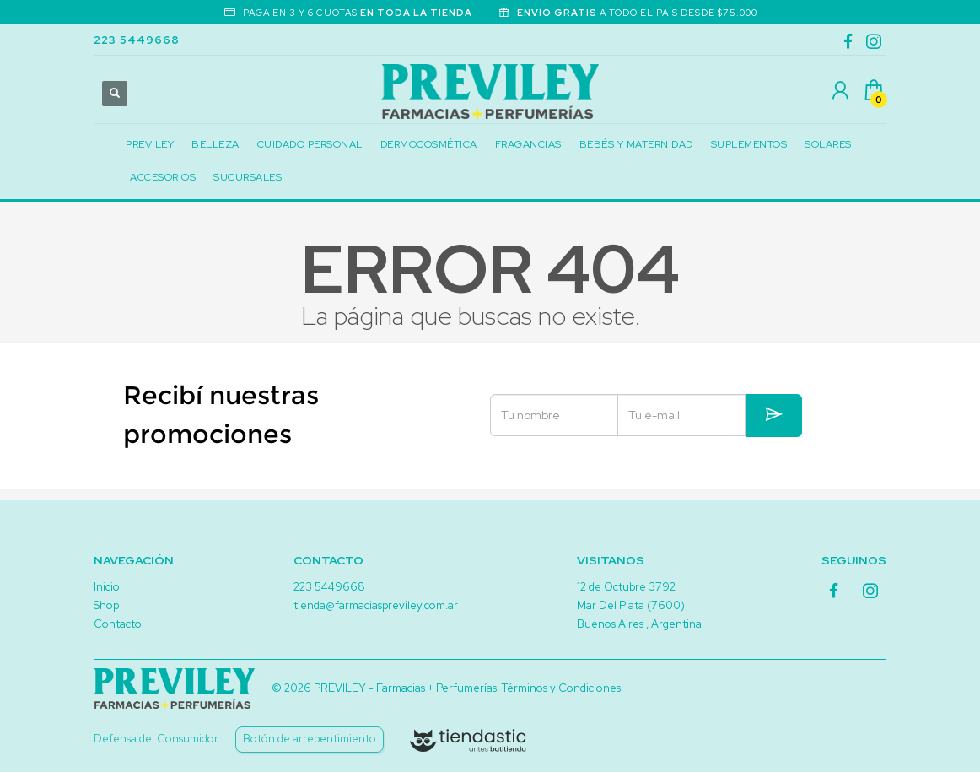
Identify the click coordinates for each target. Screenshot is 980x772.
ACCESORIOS (163, 177)
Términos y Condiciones (561, 688)
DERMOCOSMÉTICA (428, 144)
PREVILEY (150, 144)
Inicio (107, 587)
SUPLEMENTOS (749, 144)
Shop (106, 605)
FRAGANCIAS (528, 144)
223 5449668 (137, 40)
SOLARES (828, 144)
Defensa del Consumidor (156, 739)
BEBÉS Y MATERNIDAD (636, 144)
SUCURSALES (247, 177)
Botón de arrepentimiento (309, 739)
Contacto (118, 624)
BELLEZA (215, 144)
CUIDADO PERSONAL (310, 144)
